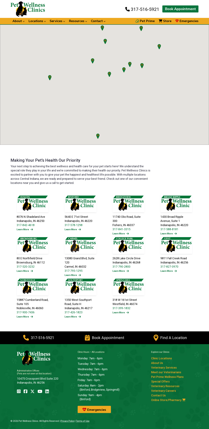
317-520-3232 (26, 266)
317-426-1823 (73, 312)
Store (165, 21)
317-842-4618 (26, 225)
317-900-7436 (26, 312)
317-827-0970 (169, 266)
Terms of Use (82, 421)
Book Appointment (180, 9)
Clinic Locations (161, 358)
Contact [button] (98, 21)
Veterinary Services (164, 367)
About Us (157, 363)
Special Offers (160, 381)
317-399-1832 (121, 308)
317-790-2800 (121, 266)
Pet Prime (145, 21)
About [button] (18, 21)
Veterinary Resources (165, 386)
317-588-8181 (169, 229)
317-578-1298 (73, 225)
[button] (130, 64)
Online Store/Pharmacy (168, 400)
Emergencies (186, 21)
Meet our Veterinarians (166, 372)
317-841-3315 (121, 229)
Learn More (25, 229)
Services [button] (57, 21)
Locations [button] (37, 21)
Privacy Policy (67, 421)
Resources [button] (78, 21)
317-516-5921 (142, 9)
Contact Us (158, 395)
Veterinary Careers (163, 390)
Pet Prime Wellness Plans (167, 377)
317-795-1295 (73, 270)
